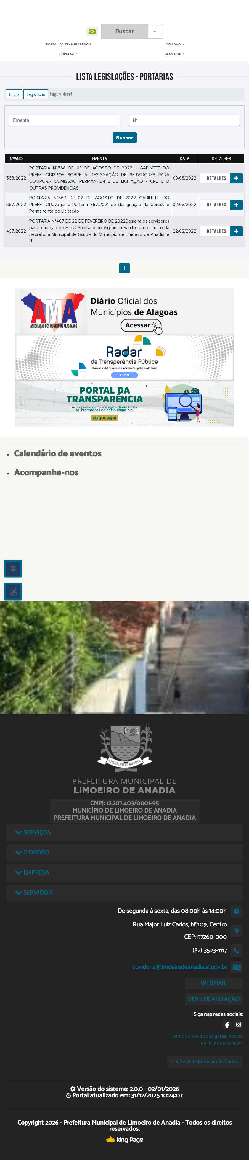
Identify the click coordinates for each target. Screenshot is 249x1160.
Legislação (36, 94)
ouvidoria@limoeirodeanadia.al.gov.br (179, 967)
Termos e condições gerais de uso (207, 1036)
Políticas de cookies (222, 1043)
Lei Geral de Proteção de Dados (205, 1061)
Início (14, 94)
